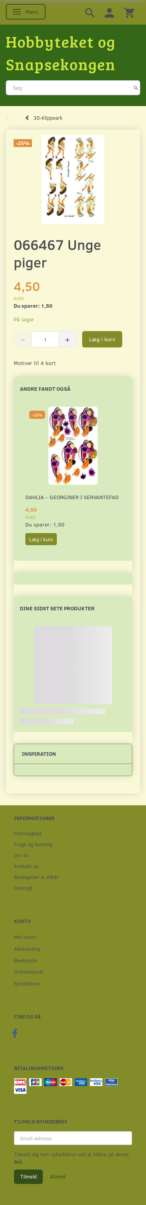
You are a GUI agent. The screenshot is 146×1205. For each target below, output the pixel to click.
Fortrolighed (27, 833)
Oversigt (23, 887)
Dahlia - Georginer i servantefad (72, 497)
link (18, 1161)
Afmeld (57, 1176)
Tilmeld (28, 1176)
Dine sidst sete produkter (57, 608)
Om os (21, 855)
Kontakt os (26, 866)
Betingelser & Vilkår (36, 877)
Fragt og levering (33, 844)
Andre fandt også (45, 388)
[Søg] (136, 88)
